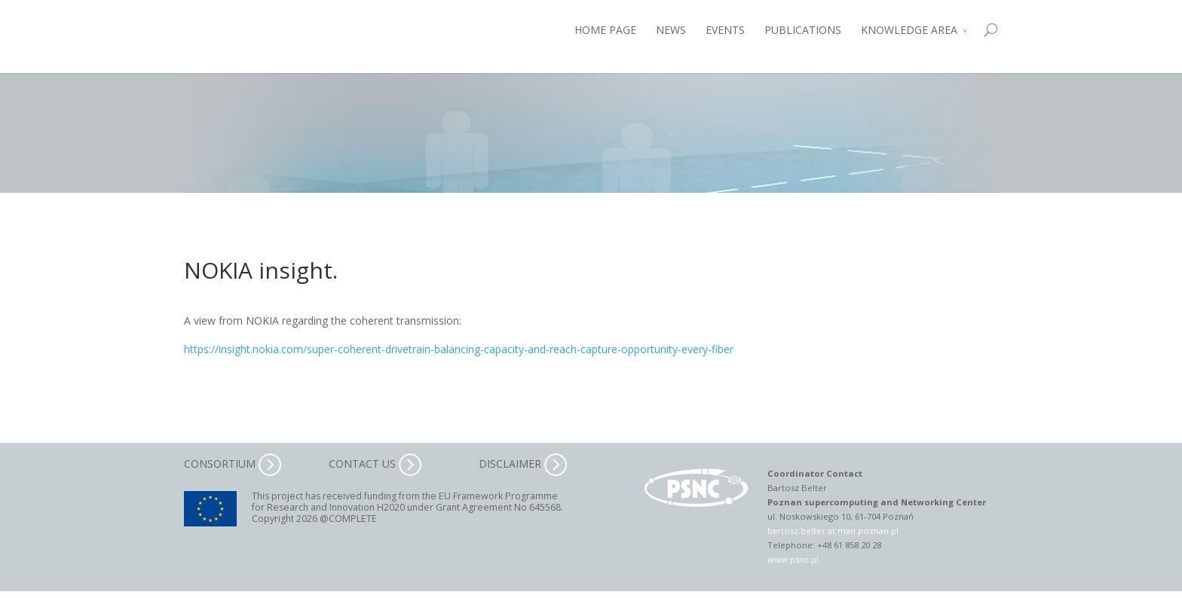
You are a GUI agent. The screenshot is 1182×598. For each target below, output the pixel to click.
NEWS (671, 30)
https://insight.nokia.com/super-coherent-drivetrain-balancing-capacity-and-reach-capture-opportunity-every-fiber (458, 349)
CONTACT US (375, 463)
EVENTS (725, 30)
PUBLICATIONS (802, 30)
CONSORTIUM (232, 463)
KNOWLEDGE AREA (909, 30)
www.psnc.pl (793, 559)
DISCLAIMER (523, 463)
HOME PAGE (605, 30)
